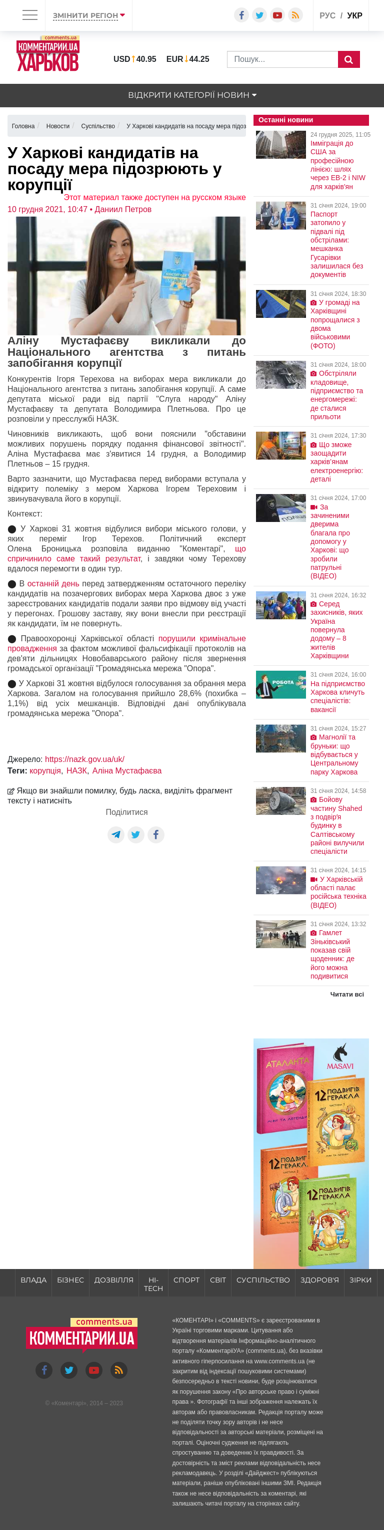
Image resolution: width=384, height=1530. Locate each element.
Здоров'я (319, 1279)
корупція (45, 770)
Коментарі (68, 1403)
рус (328, 15)
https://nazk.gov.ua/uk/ (84, 759)
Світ (218, 1279)
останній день (54, 583)
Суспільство (263, 1279)
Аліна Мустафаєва (127, 770)
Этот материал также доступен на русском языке (155, 197)
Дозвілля (114, 1279)
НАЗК (76, 770)
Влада (33, 1279)
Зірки (361, 1279)
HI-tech (153, 1284)
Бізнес (70, 1279)
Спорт (187, 1279)
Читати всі (347, 994)
